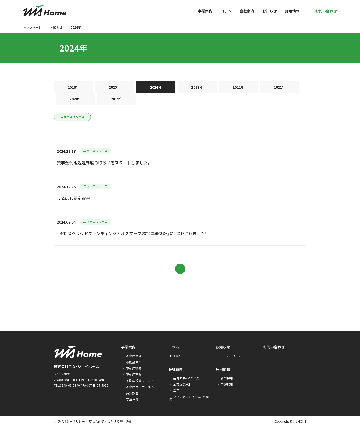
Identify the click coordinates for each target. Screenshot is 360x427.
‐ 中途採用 (225, 384)
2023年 (197, 87)
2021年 (280, 87)
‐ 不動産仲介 (131, 362)
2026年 (73, 87)
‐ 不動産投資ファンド (138, 380)
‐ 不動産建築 (131, 368)
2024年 (156, 87)
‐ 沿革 (174, 390)
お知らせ (56, 27)
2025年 (115, 87)
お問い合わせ (274, 347)
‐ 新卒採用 (225, 378)
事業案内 (128, 347)
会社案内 (175, 369)
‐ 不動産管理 (131, 356)
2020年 (75, 98)
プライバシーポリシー (69, 421)
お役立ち (175, 356)
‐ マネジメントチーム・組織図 (189, 398)
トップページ (32, 27)
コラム (173, 347)
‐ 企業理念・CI (179, 384)
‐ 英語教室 (130, 393)
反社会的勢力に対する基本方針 (110, 421)
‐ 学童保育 (130, 399)
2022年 (238, 87)
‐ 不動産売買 (131, 374)
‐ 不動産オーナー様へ (138, 387)
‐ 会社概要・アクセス (184, 378)
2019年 (117, 98)
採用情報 (223, 369)
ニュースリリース (72, 116)
